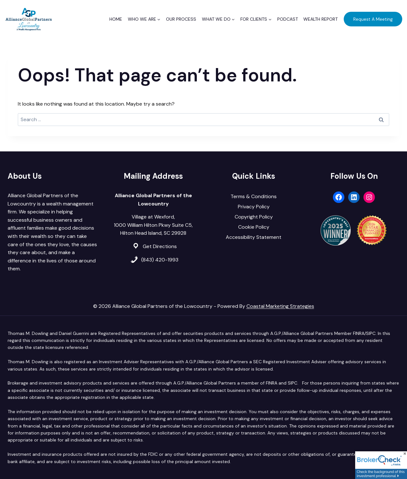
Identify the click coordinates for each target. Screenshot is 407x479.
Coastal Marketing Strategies (280, 306)
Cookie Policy (253, 227)
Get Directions (160, 246)
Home (115, 19)
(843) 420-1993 (159, 259)
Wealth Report (320, 19)
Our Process (181, 19)
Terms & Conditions (254, 196)
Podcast (287, 19)
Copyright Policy (254, 216)
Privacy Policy (254, 206)
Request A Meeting (373, 19)
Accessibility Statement (253, 237)
